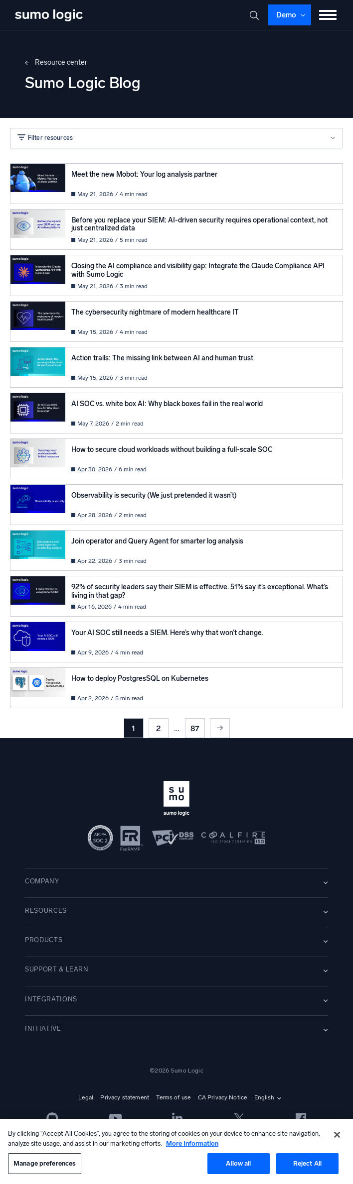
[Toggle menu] (328, 15)
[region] (176, 1151)
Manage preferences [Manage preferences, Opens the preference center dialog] (44, 1163)
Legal (85, 1097)
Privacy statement (124, 1097)
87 (194, 728)
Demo (286, 14)
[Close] (337, 1135)
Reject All (307, 1163)
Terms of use (173, 1097)
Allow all (238, 1163)
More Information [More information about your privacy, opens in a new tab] (192, 1143)
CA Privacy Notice (222, 1097)
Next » (220, 728)
